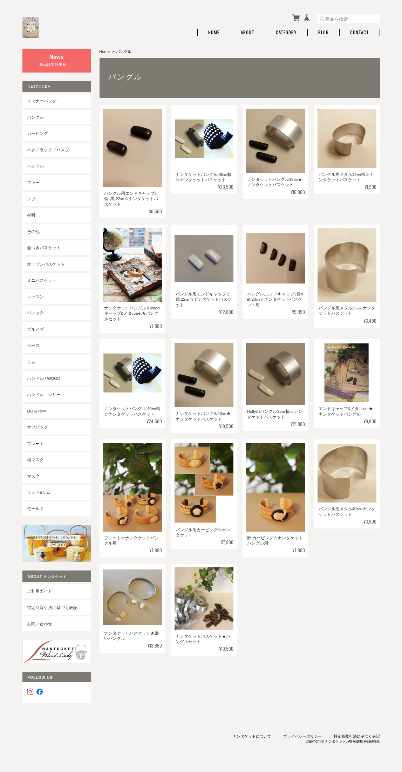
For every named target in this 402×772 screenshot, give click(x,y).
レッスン (35, 296)
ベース (33, 345)
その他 (33, 231)
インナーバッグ (41, 100)
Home (213, 32)
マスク (33, 476)
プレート (35, 443)
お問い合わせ (39, 623)
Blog (323, 32)
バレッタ (35, 312)
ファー (33, 182)
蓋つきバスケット (44, 247)
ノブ (31, 199)
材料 (31, 215)
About (247, 32)
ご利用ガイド (39, 591)
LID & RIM (36, 411)
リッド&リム (39, 492)
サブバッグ (37, 427)
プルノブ (35, 329)
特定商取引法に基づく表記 (52, 607)
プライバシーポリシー (302, 736)
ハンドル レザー (44, 394)
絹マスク (35, 459)
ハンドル (35, 166)
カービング (37, 133)
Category (286, 32)
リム (31, 362)
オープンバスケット (46, 264)
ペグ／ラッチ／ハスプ (48, 150)
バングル (35, 117)
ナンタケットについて (252, 736)
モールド (35, 508)
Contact (359, 32)
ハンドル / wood (43, 378)
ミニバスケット (41, 280)
